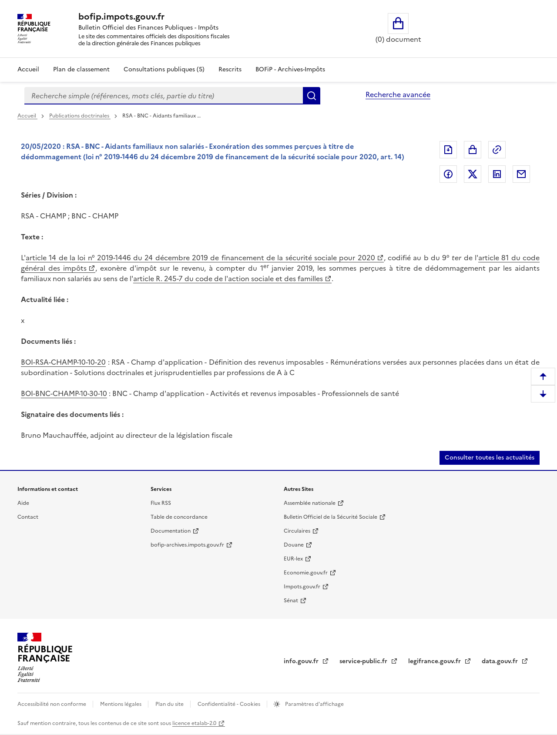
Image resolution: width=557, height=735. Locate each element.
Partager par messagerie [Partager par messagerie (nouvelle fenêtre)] (521, 174)
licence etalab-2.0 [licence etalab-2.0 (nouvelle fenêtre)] (194, 723)
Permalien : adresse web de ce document (497, 149)
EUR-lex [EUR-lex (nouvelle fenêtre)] (293, 559)
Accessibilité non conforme (52, 704)
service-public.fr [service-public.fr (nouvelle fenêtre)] (364, 661)
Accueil (28, 69)
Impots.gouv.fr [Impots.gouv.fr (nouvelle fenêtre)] (302, 587)
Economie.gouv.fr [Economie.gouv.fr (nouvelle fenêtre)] (306, 573)
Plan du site (170, 704)
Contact (27, 517)
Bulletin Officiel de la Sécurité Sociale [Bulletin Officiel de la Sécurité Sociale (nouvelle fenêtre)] (330, 517)
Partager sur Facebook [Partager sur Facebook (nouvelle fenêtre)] (448, 174)
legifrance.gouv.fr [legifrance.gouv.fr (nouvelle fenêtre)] (435, 661)
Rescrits (230, 69)
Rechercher (311, 95)
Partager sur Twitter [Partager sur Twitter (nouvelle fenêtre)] (472, 174)
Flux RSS (161, 503)
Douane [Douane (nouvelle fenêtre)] (294, 545)
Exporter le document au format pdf (448, 149)
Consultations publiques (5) (164, 69)
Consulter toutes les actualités (489, 457)
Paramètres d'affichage (314, 704)
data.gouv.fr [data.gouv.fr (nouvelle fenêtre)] (501, 661)
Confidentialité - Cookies (230, 704)
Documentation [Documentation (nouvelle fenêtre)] (171, 531)
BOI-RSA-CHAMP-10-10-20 (63, 362)
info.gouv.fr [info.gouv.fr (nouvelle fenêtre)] (302, 661)
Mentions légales (121, 704)
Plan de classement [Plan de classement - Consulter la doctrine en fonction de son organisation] (81, 69)
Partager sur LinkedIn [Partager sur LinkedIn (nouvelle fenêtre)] (497, 174)
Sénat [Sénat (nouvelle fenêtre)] (291, 600)
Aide (23, 503)
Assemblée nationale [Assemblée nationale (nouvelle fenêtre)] (310, 503)
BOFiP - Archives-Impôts (290, 69)
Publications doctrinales (80, 116)
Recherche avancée (398, 94)
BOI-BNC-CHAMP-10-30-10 (64, 393)
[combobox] (163, 95)
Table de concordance (179, 517)
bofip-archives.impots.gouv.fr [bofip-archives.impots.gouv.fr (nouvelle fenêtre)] (187, 545)
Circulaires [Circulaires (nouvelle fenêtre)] (297, 531)
